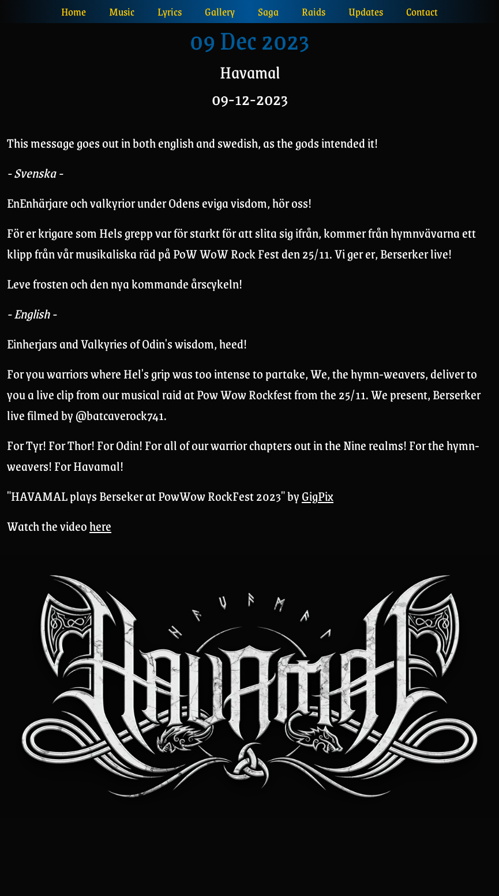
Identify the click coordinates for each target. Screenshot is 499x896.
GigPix (317, 496)
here (100, 526)
